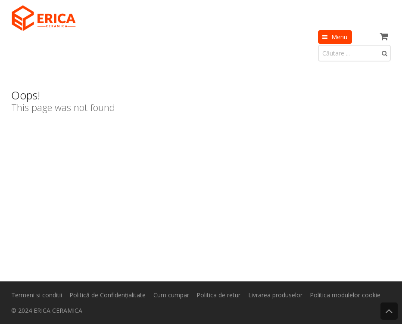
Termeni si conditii (36, 295)
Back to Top (389, 311)
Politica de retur (218, 295)
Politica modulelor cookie (345, 295)
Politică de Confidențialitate (107, 295)
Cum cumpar (171, 295)
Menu (339, 37)
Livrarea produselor (275, 295)
